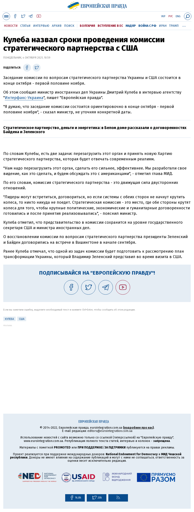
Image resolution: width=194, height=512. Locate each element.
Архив (56, 26)
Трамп (174, 26)
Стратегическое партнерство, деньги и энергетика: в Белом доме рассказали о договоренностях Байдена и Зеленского (94, 129)
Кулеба (9, 319)
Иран (163, 26)
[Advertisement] (97, 357)
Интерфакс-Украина (24, 97)
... (184, 25)
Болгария (87, 26)
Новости (11, 26)
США (21, 319)
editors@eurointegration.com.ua (109, 431)
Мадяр (131, 26)
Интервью (41, 26)
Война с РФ (147, 26)
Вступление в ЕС (110, 26)
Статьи (25, 26)
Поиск (69, 26)
